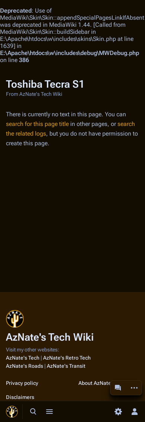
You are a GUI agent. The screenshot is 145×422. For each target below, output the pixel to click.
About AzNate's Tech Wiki (108, 383)
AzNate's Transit (66, 366)
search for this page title (37, 123)
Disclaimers (20, 397)
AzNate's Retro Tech (67, 358)
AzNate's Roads (24, 366)
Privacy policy (22, 383)
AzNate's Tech (22, 358)
